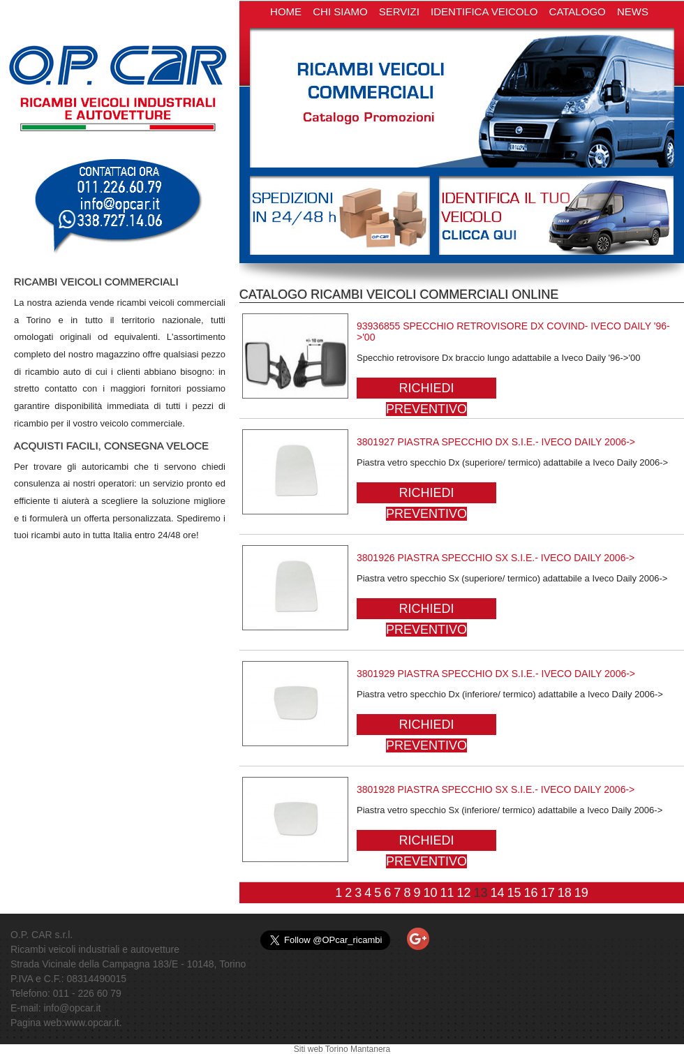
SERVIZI (399, 11)
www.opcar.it (91, 1022)
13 (481, 893)
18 (565, 893)
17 (548, 893)
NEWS (632, 11)
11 (447, 893)
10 (430, 893)
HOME (286, 11)
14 (498, 893)
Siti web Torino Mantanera (342, 1049)
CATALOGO (577, 11)
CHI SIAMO (340, 11)
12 (463, 893)
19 (581, 893)
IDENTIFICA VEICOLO (484, 11)
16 (531, 893)
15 (514, 893)
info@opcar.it (72, 1008)
